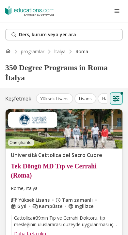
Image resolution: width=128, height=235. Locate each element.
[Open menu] (117, 11)
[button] (54, 98)
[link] (81, 51)
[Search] (64, 34)
